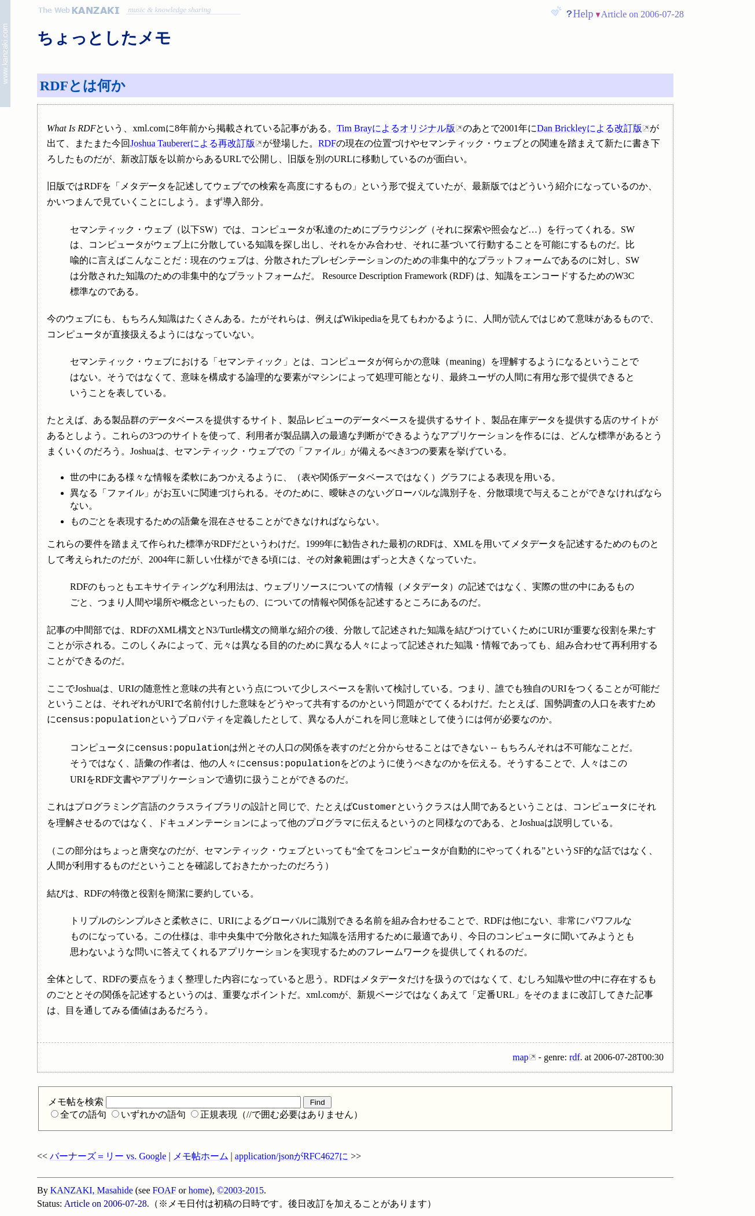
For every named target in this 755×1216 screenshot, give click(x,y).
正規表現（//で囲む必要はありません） (277, 1114)
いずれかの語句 (149, 1114)
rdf (574, 1057)
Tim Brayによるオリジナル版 (396, 128)
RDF (327, 143)
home (199, 1190)
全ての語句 (78, 1114)
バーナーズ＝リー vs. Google (108, 1156)
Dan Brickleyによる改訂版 (589, 128)
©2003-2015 (240, 1190)
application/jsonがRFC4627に (291, 1156)
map (521, 1057)
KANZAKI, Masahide (91, 1190)
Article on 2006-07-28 (642, 14)
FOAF (164, 1190)
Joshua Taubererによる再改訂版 (192, 143)
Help (583, 14)
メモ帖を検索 (174, 1102)
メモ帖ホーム (201, 1156)
